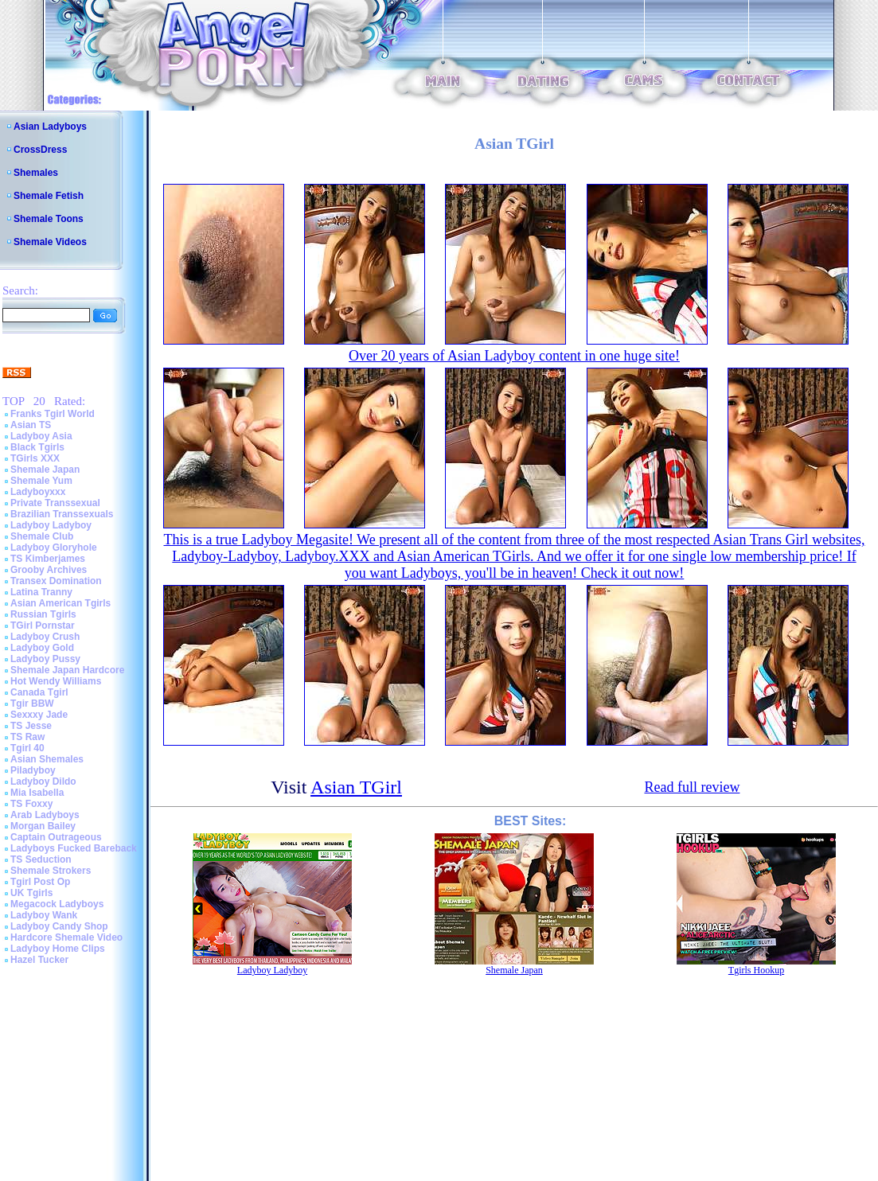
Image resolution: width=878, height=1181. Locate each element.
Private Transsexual (55, 503)
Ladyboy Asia (41, 436)
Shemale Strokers (50, 870)
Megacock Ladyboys (56, 904)
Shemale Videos (50, 242)
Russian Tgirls (43, 614)
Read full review (691, 787)
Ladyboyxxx (37, 491)
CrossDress (40, 149)
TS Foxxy (31, 803)
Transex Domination (56, 581)
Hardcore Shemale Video (66, 937)
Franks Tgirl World (52, 413)
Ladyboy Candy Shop (59, 926)
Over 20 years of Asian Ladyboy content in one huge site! (514, 356)
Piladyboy (33, 770)
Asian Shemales (47, 759)
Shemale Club (41, 536)
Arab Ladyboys (45, 814)
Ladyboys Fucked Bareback (73, 848)
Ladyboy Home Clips (57, 948)
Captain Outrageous (56, 837)
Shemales (36, 172)
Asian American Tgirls (60, 603)
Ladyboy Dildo (43, 781)
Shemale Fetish (49, 195)
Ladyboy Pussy (45, 659)
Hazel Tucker (39, 959)
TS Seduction (41, 859)
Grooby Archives (48, 569)
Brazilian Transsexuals (61, 514)
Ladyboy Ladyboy (51, 525)
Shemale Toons (49, 218)
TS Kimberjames (47, 558)
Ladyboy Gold (42, 647)
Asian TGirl (356, 787)
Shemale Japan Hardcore (67, 670)
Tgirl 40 (27, 748)
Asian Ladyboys (50, 126)
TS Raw (27, 737)
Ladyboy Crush (45, 636)
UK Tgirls (31, 892)
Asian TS (30, 425)
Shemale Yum (41, 480)
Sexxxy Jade (39, 714)
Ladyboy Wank (43, 915)
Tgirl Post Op (40, 881)
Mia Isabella (37, 792)
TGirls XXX (35, 458)
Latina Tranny (41, 592)
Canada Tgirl (39, 692)
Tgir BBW (32, 703)
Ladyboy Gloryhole (53, 547)
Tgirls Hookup (756, 970)
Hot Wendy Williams (55, 681)
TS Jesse (31, 725)
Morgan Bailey (43, 826)
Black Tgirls (37, 447)
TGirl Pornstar (42, 625)
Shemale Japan (45, 469)
